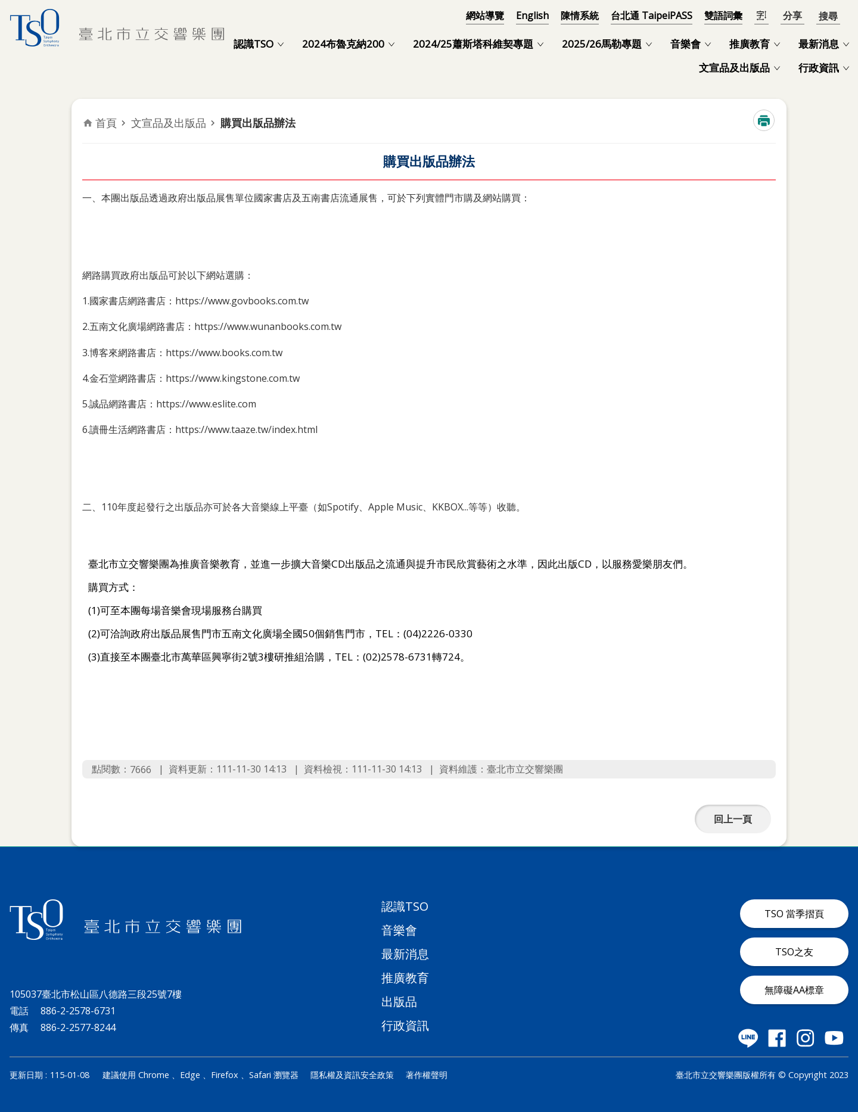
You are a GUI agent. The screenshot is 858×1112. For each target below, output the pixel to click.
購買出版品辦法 (258, 123)
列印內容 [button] (764, 120)
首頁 (106, 123)
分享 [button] (792, 15)
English (532, 15)
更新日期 (26, 1074)
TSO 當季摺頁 (794, 913)
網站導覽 (485, 15)
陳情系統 (580, 15)
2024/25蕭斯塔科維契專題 (473, 44)
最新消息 (818, 44)
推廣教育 (749, 44)
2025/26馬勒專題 (602, 44)
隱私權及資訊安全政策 (352, 1074)
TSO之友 (794, 951)
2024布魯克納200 (343, 44)
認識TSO (253, 44)
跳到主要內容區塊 (6, 6)
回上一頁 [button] (733, 819)
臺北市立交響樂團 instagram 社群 (805, 1038)
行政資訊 (818, 67)
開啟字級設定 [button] (761, 15)
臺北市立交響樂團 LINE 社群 (748, 1038)
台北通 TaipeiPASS (651, 15)
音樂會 (685, 44)
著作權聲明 (426, 1074)
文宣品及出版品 (734, 67)
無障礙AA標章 (794, 989)
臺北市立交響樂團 (117, 27)
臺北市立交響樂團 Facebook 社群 (777, 1038)
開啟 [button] (828, 15)
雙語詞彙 (723, 15)
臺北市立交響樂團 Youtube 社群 (834, 1038)
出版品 (399, 1001)
